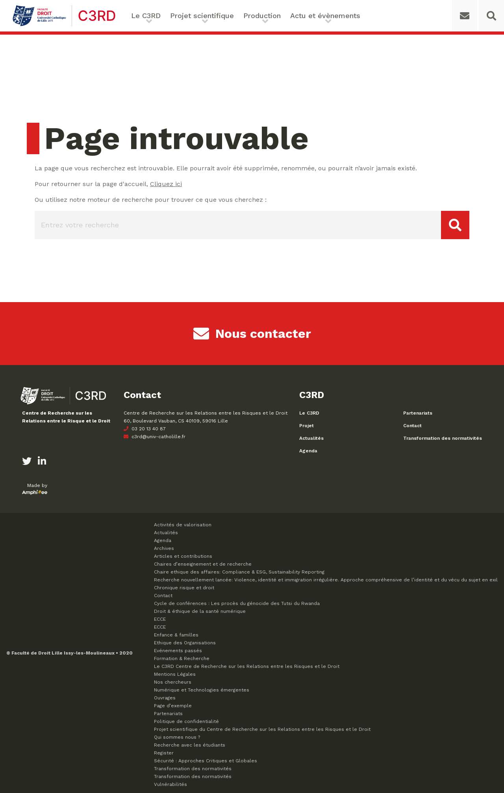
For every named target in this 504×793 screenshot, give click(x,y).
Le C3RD (146, 15)
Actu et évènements (325, 15)
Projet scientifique (202, 15)
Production (262, 15)
